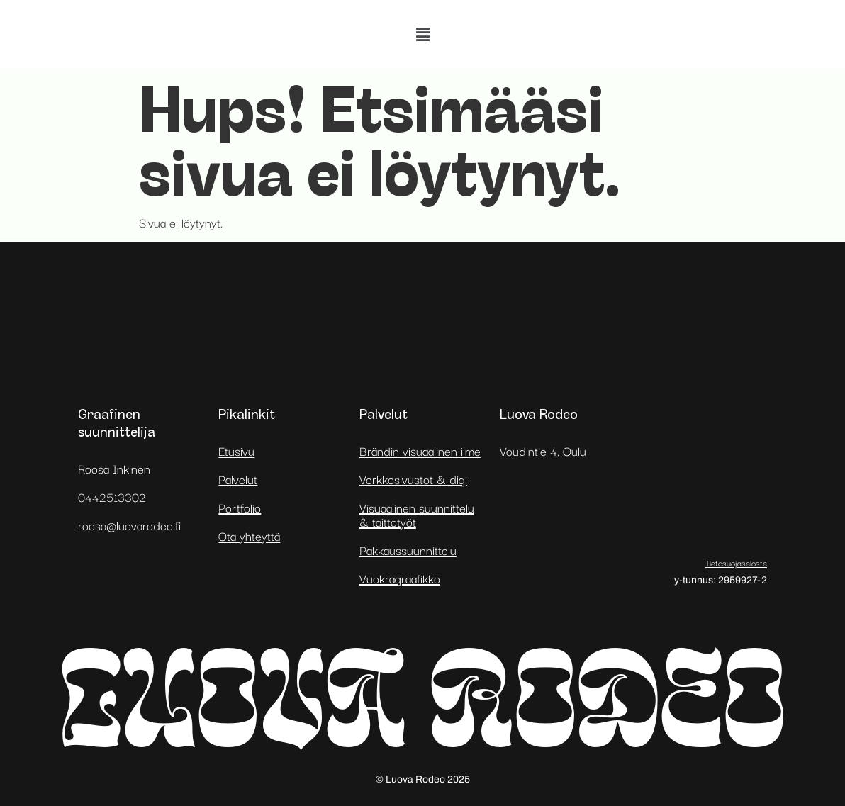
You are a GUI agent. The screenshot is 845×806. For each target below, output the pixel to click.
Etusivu (236, 450)
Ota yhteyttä (249, 535)
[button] (422, 34)
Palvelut (237, 478)
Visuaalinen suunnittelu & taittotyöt (416, 514)
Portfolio (239, 507)
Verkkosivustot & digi (413, 478)
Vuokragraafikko (399, 578)
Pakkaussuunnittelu (408, 549)
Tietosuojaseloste (736, 562)
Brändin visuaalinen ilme (420, 450)
